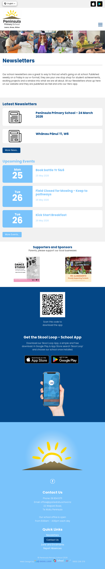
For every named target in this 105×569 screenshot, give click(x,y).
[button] (9, 3)
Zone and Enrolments (52, 544)
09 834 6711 (56, 498)
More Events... (12, 234)
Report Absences (52, 548)
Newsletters (52, 535)
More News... (11, 150)
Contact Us (52, 539)
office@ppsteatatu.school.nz (56, 502)
